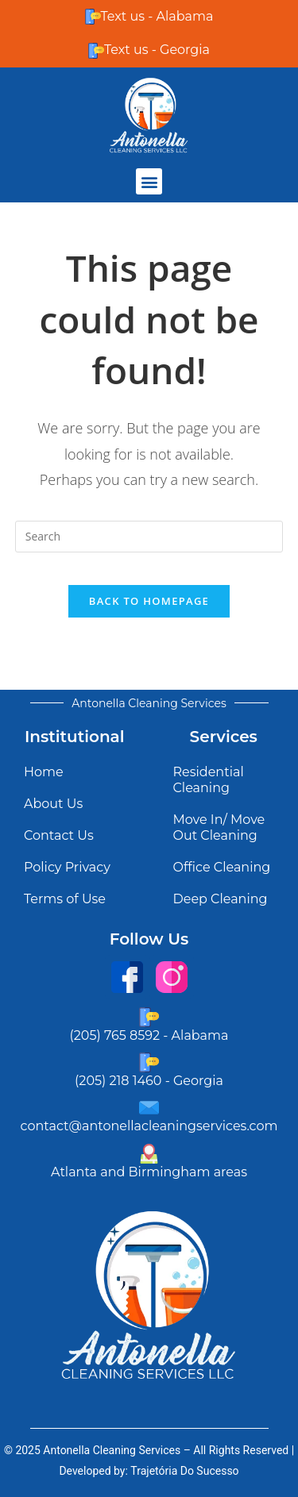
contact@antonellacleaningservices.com (149, 1125)
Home (44, 771)
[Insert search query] (149, 536)
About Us (53, 803)
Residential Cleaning (208, 779)
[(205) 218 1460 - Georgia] (149, 1062)
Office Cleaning (222, 867)
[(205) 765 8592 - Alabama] (149, 1017)
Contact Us (59, 835)
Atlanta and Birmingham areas (149, 1172)
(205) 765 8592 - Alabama (149, 1035)
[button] (149, 181)
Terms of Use (65, 898)
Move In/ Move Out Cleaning (219, 827)
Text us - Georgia (157, 49)
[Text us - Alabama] (93, 17)
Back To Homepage (149, 601)
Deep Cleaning (220, 898)
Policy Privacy (67, 867)
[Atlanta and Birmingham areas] (149, 1154)
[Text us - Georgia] (96, 51)
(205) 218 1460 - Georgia (149, 1080)
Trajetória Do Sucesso (184, 1470)
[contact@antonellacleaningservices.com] (149, 1108)
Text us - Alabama (157, 16)
